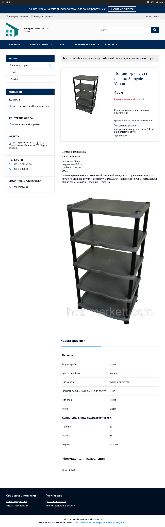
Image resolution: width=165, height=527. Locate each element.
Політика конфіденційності (113, 522)
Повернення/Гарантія (85, 44)
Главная (14, 44)
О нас (61, 44)
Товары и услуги (37, 44)
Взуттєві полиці (105, 58)
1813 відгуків (157, 2)
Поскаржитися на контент (87, 522)
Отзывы (13, 79)
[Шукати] (155, 30)
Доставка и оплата (55, 501)
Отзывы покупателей (17, 505)
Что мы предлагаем (16, 501)
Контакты (111, 44)
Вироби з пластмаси (83, 58)
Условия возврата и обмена (60, 505)
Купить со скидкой (122, 9)
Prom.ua (98, 519)
